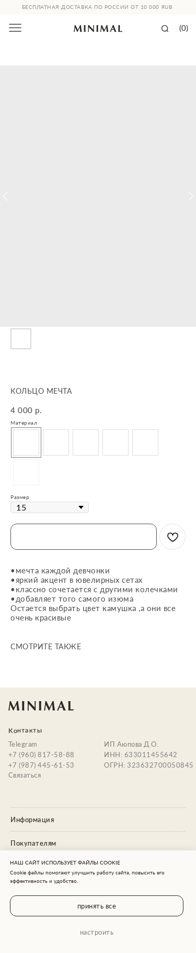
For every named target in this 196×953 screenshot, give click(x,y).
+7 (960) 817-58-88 (41, 755)
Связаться (24, 775)
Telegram (23, 744)
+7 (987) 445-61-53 (41, 765)
